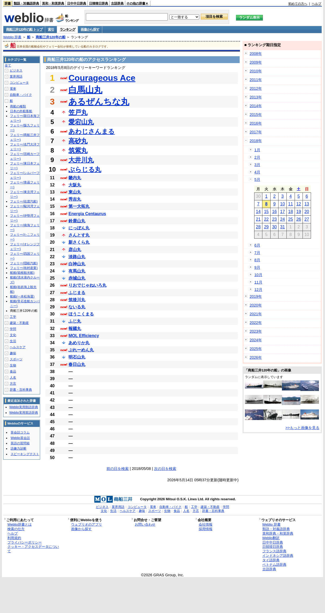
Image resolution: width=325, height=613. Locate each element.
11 (290, 204)
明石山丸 (76, 357)
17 (282, 211)
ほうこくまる (81, 314)
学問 (13, 329)
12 (298, 204)
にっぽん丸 (79, 228)
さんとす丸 (79, 235)
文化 (13, 335)
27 (306, 219)
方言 (13, 383)
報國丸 (74, 328)
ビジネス (16, 70)
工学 (13, 317)
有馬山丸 (76, 271)
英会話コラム (20, 432)
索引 (51, 29)
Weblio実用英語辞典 (23, 412)
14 (258, 211)
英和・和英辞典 (53, 3)
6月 (257, 245)
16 (274, 211)
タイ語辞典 (271, 560)
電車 (13, 89)
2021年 (256, 314)
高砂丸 (77, 140)
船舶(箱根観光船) (22, 273)
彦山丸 (74, 249)
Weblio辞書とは (19, 524)
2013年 (256, 97)
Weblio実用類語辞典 (23, 407)
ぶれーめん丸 (81, 350)
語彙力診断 (18, 448)
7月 (257, 253)
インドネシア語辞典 (277, 556)
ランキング (67, 29)
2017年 (256, 132)
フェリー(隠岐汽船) (24, 263)
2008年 (256, 53)
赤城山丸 (76, 278)
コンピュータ (19, 82)
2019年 (256, 296)
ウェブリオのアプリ (86, 524)
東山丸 (74, 192)
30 (274, 227)
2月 (257, 157)
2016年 (256, 123)
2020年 (256, 305)
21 (258, 219)
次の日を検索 (165, 468)
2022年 (256, 322)
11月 (258, 282)
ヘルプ (316, 4)
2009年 (256, 62)
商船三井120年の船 (51, 37)
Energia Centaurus (87, 213)
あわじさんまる (91, 131)
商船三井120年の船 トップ (24, 29)
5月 (257, 179)
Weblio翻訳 (271, 538)
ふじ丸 (74, 321)
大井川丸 (81, 159)
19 (298, 211)
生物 (13, 365)
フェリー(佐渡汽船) (24, 201)
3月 (257, 165)
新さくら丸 (79, 242)
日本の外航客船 (21, 111)
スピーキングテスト (25, 454)
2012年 (256, 88)
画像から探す (90, 29)
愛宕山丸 (81, 121)
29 (266, 227)
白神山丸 (76, 264)
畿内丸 (74, 178)
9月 (257, 267)
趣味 (13, 353)
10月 (258, 275)
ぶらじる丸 (84, 169)
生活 (13, 341)
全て (8, 65)
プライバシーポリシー (24, 542)
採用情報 (205, 529)
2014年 (256, 106)
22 (266, 219)
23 (274, 219)
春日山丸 (76, 364)
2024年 (256, 340)
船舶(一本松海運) (22, 296)
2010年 (256, 71)
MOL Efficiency (83, 335)
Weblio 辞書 (12, 37)
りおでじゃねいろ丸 (87, 285)
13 (306, 204)
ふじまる (76, 292)
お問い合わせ (145, 524)
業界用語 (16, 76)
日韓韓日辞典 (98, 3)
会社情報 (205, 524)
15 (266, 211)
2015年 (256, 114)
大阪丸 (74, 185)
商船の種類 (18, 106)
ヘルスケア (18, 347)
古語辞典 (117, 3)
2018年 (256, 141)
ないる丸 (76, 307)
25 (290, 219)
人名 (13, 377)
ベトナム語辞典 (274, 565)
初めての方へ (297, 4)
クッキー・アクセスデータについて (33, 549)
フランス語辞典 (274, 551)
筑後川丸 (76, 300)
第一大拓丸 (79, 206)
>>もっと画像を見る (302, 428)
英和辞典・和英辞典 (277, 533)
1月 (257, 150)
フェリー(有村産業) (24, 268)
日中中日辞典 (76, 3)
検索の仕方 (16, 529)
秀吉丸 (74, 199)
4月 (257, 172)
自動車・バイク (21, 95)
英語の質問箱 (20, 443)
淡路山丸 (76, 256)
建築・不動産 (19, 323)
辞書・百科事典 (21, 390)
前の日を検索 (117, 468)
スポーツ (16, 359)
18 (290, 211)
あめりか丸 (79, 343)
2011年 (256, 80)
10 (282, 204)
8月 (257, 260)
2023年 (256, 331)
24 (282, 219)
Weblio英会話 (20, 438)
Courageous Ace (101, 78)
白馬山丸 (85, 90)
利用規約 (14, 538)
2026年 (256, 357)
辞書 (7, 3)
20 (306, 211)
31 (282, 227)
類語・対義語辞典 (26, 3)
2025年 (256, 349)
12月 (258, 289)
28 (258, 227)
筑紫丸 (77, 150)
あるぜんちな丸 (98, 101)
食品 (13, 371)
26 (298, 219)
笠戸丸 (77, 112)
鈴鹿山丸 (76, 221)
